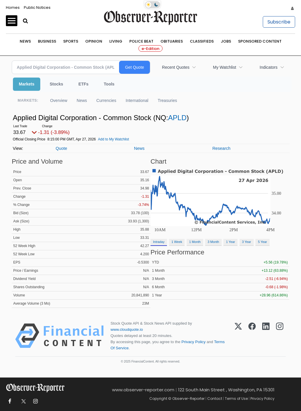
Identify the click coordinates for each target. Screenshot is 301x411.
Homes (13, 7)
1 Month (195, 242)
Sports (70, 41)
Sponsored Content (260, 41)
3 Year (246, 242)
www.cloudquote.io (127, 329)
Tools (109, 84)
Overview (58, 100)
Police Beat (141, 41)
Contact (214, 398)
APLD (177, 118)
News (25, 41)
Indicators (268, 67)
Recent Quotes (175, 67)
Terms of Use (236, 398)
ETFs (83, 84)
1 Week (176, 242)
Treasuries (167, 100)
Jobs (226, 41)
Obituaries (171, 41)
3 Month (213, 242)
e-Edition (150, 48)
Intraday (159, 242)
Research (221, 148)
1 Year (230, 242)
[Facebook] (252, 335)
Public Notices (37, 7)
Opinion (93, 41)
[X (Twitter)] (238, 335)
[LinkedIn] (266, 335)
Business (47, 41)
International (137, 100)
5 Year (262, 242)
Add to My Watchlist (113, 139)
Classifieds (202, 41)
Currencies (106, 100)
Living (115, 41)
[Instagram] (280, 335)
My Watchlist (224, 67)
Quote (61, 148)
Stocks (56, 84)
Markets (26, 84)
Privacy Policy (193, 342)
